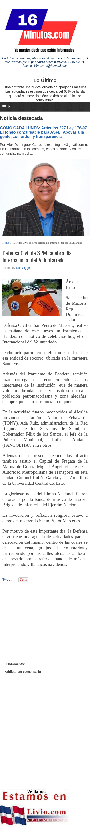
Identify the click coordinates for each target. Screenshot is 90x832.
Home (5, 242)
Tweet (6, 579)
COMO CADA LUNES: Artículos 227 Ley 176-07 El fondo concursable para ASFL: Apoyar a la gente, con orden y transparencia (43, 132)
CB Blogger (23, 268)
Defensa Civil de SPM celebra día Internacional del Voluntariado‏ (37, 256)
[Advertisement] (40, 618)
